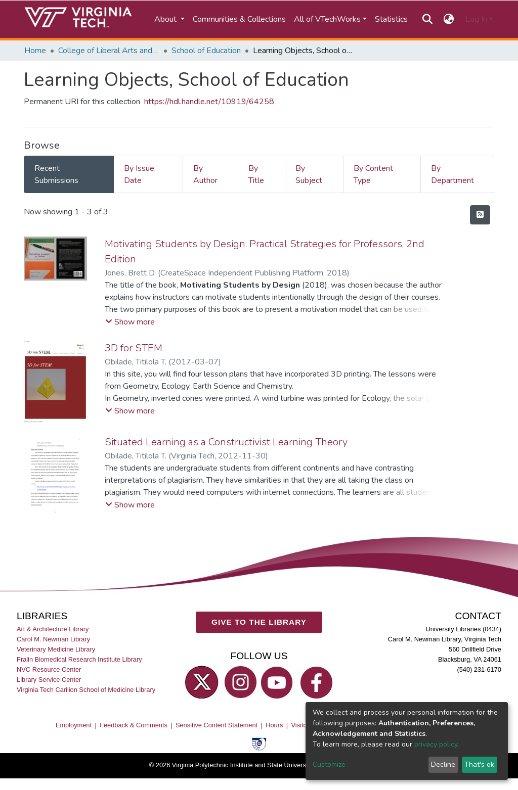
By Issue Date (139, 174)
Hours (274, 725)
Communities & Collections (239, 19)
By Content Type (373, 174)
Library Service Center (49, 679)
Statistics (391, 19)
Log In (476, 19)
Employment (74, 725)
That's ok (479, 764)
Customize (329, 764)
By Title (256, 174)
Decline (443, 764)
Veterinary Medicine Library (56, 649)
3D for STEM (133, 348)
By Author (205, 174)
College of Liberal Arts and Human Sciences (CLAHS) (108, 50)
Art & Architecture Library (53, 628)
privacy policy (435, 744)
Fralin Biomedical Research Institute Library (79, 659)
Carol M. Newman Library (53, 638)
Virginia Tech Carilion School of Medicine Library (86, 689)
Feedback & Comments (133, 725)
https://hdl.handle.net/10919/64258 (209, 101)
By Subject (308, 174)
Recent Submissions (56, 174)
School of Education (206, 50)
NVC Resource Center (49, 669)
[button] (449, 19)
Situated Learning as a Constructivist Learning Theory (226, 442)
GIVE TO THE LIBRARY (259, 622)
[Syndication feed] (480, 214)
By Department (452, 174)
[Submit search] (427, 19)
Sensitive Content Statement (216, 725)
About (166, 19)
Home (35, 50)
